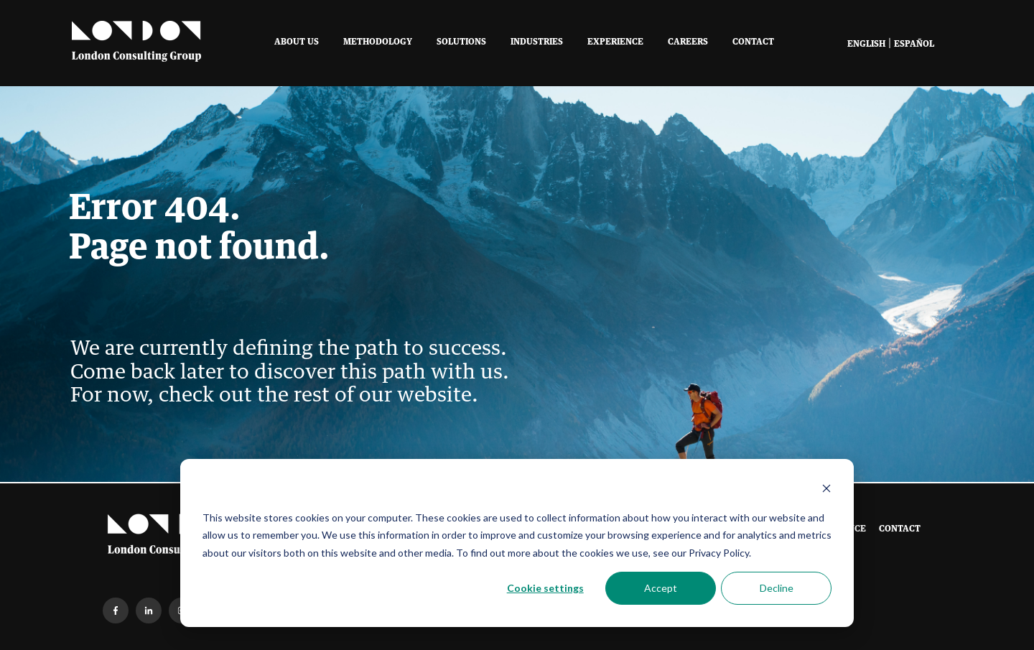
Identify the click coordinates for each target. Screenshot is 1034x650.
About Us (296, 42)
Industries (537, 42)
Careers (688, 42)
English (866, 44)
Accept (660, 588)
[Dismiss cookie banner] (826, 490)
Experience (615, 42)
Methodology (377, 42)
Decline (776, 588)
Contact (753, 42)
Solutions (461, 42)
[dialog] (517, 543)
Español (914, 44)
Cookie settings (545, 588)
